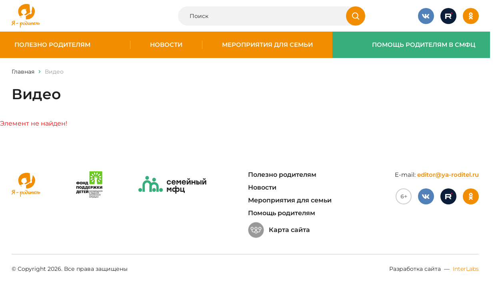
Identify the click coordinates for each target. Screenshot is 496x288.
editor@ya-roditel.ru (448, 174)
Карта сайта (279, 230)
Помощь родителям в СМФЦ (424, 44)
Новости (166, 44)
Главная (23, 71)
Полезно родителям (52, 44)
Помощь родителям (281, 213)
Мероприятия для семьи (267, 44)
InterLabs (466, 268)
